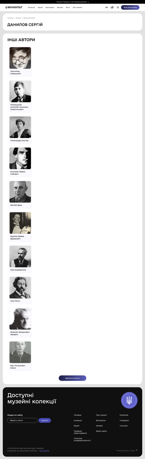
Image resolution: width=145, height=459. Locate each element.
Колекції (78, 420)
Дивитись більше (72, 378)
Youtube (124, 426)
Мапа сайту (101, 431)
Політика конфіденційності (82, 439)
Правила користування (80, 432)
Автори (99, 426)
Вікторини (101, 420)
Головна (77, 415)
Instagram (124, 420)
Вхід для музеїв (130, 7)
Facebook (124, 415)
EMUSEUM (44, 451)
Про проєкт (101, 415)
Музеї (76, 426)
